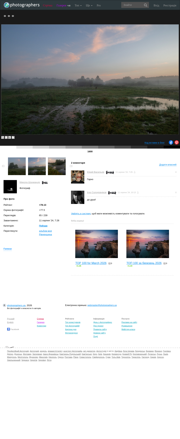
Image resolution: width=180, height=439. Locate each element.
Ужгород (145, 357)
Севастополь (85, 357)
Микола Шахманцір (30, 182)
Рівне (75, 357)
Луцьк (159, 354)
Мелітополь (23, 357)
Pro (99, 5)
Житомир (27, 354)
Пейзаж (43, 225)
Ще (89, 5)
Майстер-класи (128, 329)
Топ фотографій (72, 326)
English (10, 322)
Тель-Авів (115, 357)
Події (95, 336)
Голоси (8, 248)
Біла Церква (128, 351)
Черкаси (25, 360)
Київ (100, 354)
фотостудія (101, 351)
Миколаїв (43, 357)
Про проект (98, 326)
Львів (165, 354)
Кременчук (116, 354)
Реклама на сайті (129, 322)
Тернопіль (125, 357)
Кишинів (107, 354)
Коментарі (41, 326)
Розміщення (126, 326)
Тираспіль (136, 357)
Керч (95, 354)
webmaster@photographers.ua (102, 305)
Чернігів (33, 360)
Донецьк (18, 354)
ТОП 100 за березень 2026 (144, 263)
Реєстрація (169, 5)
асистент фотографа (72, 351)
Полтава (68, 357)
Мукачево (33, 357)
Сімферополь (98, 357)
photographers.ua (16, 305)
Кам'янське (87, 354)
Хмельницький (13, 360)
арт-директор (89, 351)
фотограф (34, 351)
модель (43, 351)
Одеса (60, 357)
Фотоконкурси (71, 333)
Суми (108, 357)
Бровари (150, 351)
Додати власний (167, 164)
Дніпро (10, 354)
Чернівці (42, 360)
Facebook (13, 329)
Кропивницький (140, 354)
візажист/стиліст (55, 351)
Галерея (63, 5)
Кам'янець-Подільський (70, 354)
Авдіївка (118, 351)
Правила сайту (100, 329)
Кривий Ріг (127, 354)
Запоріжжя (37, 354)
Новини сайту (99, 333)
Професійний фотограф (18, 351)
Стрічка (47, 5)
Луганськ (152, 354)
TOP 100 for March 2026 (91, 263)
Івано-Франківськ (50, 354)
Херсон (160, 357)
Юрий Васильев (95, 172)
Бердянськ (140, 351)
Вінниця (158, 351)
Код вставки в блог (154, 142)
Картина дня (70, 329)
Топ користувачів (72, 322)
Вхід (156, 5)
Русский (10, 319)
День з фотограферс (102, 322)
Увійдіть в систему (81, 213)
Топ (78, 5)
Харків (153, 357)
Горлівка (167, 351)
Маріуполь (12, 357)
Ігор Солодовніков (96, 192)
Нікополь (53, 357)
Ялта (49, 360)
